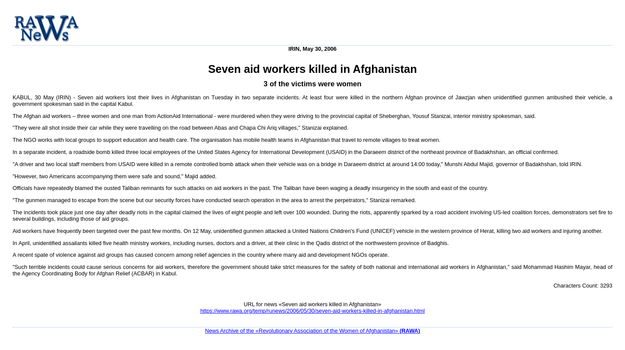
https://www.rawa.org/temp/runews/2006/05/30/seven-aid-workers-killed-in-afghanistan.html (312, 310)
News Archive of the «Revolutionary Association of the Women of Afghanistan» (312, 330)
